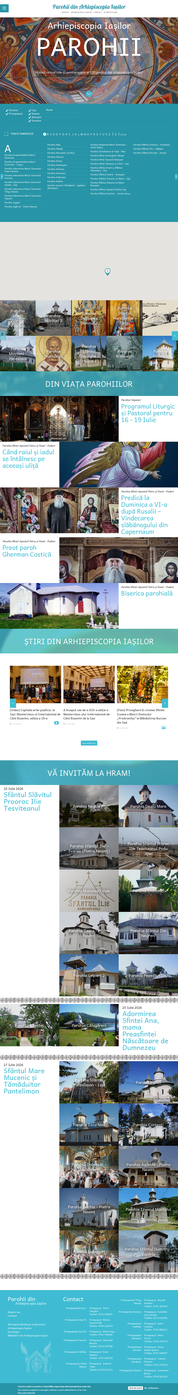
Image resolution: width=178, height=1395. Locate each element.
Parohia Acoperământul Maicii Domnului (19, 156)
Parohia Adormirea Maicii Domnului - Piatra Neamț (23, 170)
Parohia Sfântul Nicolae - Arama (149, 153)
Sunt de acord (135, 1388)
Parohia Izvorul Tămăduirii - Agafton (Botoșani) (66, 186)
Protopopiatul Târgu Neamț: (131, 1301)
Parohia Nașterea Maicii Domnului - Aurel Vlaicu (108, 146)
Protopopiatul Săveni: (131, 1370)
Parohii (65, 12)
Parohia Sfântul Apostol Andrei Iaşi (108, 189)
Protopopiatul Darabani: (135, 1360)
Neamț (35, 113)
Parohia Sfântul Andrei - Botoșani (107, 174)
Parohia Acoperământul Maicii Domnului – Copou (19, 163)
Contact (98, 12)
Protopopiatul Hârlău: (76, 1352)
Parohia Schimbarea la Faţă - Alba (107, 151)
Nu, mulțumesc (151, 1388)
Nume (49, 109)
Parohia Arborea (55, 169)
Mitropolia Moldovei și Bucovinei (26, 1324)
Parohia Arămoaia (56, 177)
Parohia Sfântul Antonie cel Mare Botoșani (107, 184)
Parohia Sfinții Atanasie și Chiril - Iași (109, 163)
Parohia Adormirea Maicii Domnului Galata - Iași (22, 183)
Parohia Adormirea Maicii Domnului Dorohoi (22, 176)
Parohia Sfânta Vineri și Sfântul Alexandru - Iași (106, 169)
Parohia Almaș (54, 161)
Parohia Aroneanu (56, 173)
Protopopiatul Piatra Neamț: (76, 1365)
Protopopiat (16, 113)
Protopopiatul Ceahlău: (135, 1325)
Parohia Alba (53, 144)
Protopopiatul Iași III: (75, 1331)
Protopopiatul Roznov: (130, 1311)
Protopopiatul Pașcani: (75, 1340)
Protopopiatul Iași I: (76, 1308)
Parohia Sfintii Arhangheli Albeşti (107, 155)
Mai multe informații (26, 1393)
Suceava (36, 120)
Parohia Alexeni (55, 157)
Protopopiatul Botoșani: (135, 1336)
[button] (107, 272)
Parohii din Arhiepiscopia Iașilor (89, 6)
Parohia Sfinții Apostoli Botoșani (106, 159)
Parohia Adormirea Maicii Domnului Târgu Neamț (22, 190)
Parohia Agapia (12, 202)
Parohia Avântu (55, 181)
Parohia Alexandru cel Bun (61, 153)
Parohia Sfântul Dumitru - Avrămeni (151, 144)
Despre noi (14, 1312)
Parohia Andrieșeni (57, 165)
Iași (34, 110)
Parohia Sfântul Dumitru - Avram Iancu (110, 193)
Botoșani (37, 117)
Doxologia (13, 1332)
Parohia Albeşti (55, 148)
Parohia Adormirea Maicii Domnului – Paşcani (23, 197)
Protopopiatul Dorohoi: (135, 1348)
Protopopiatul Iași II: (76, 1320)
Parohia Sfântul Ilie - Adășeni (148, 148)
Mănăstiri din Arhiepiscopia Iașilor (28, 1335)
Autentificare (110, 12)
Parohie (13, 110)
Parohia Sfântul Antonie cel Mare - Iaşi (110, 178)
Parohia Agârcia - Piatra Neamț (20, 206)
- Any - (19, 134)
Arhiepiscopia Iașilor (81, 12)
